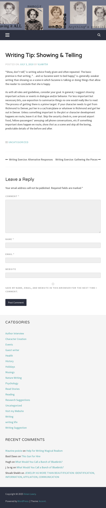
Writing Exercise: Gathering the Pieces (78, 159)
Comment (12, 196)
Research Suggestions (17, 400)
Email (9, 254)
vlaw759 (43, 64)
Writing (9, 416)
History (9, 361)
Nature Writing (13, 377)
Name (9, 239)
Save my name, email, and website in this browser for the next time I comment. (51, 289)
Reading (10, 394)
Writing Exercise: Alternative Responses (29, 159)
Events (9, 344)
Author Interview (14, 333)
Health (9, 355)
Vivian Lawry (30, 493)
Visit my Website (14, 411)
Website (10, 269)
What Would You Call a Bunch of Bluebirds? (39, 462)
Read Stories (12, 389)
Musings (10, 372)
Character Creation (15, 339)
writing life (11, 422)
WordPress (23, 501)
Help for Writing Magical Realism (44, 450)
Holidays (10, 366)
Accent (42, 501)
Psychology (11, 383)
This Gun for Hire (30, 456)
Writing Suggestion (16, 427)
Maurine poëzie (13, 450)
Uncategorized (18, 142)
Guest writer (12, 350)
